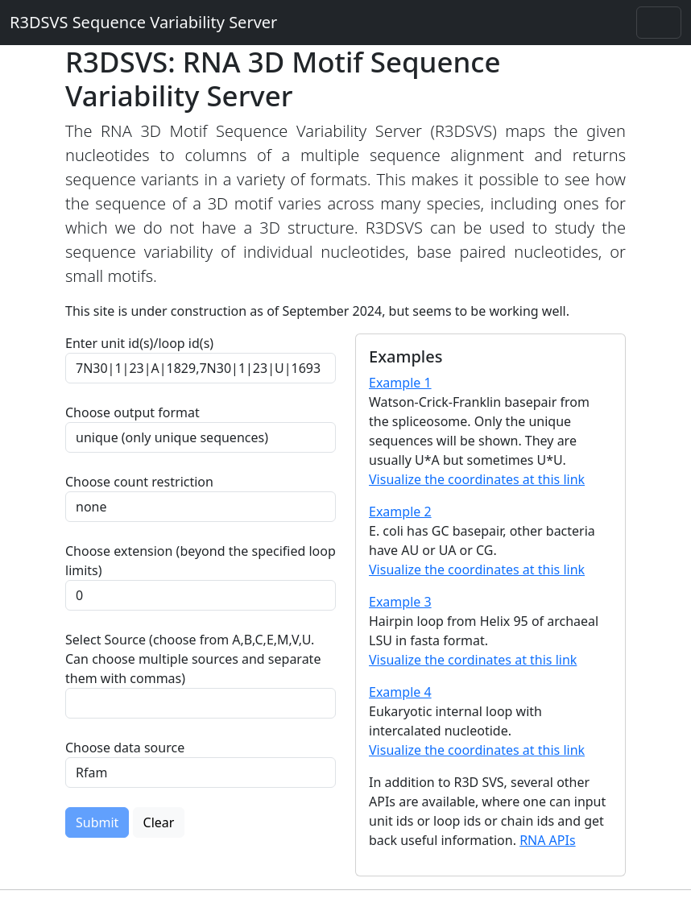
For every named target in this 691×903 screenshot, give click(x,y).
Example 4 (400, 692)
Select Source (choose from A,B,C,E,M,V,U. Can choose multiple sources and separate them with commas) (193, 659)
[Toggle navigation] (658, 22)
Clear (159, 822)
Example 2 (400, 511)
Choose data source (124, 747)
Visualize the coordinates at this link (477, 479)
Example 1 (400, 382)
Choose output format (132, 412)
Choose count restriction (139, 482)
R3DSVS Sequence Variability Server (143, 22)
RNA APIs (547, 840)
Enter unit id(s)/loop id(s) (142, 343)
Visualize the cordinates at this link (473, 660)
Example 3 (400, 602)
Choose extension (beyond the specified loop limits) (200, 560)
